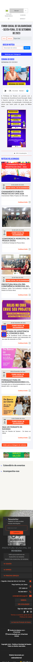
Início (4, 38)
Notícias (10, 38)
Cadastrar (16, 532)
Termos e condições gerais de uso (21, 615)
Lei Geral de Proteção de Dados (21, 622)
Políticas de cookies (26, 617)
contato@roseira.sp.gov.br (20, 596)
